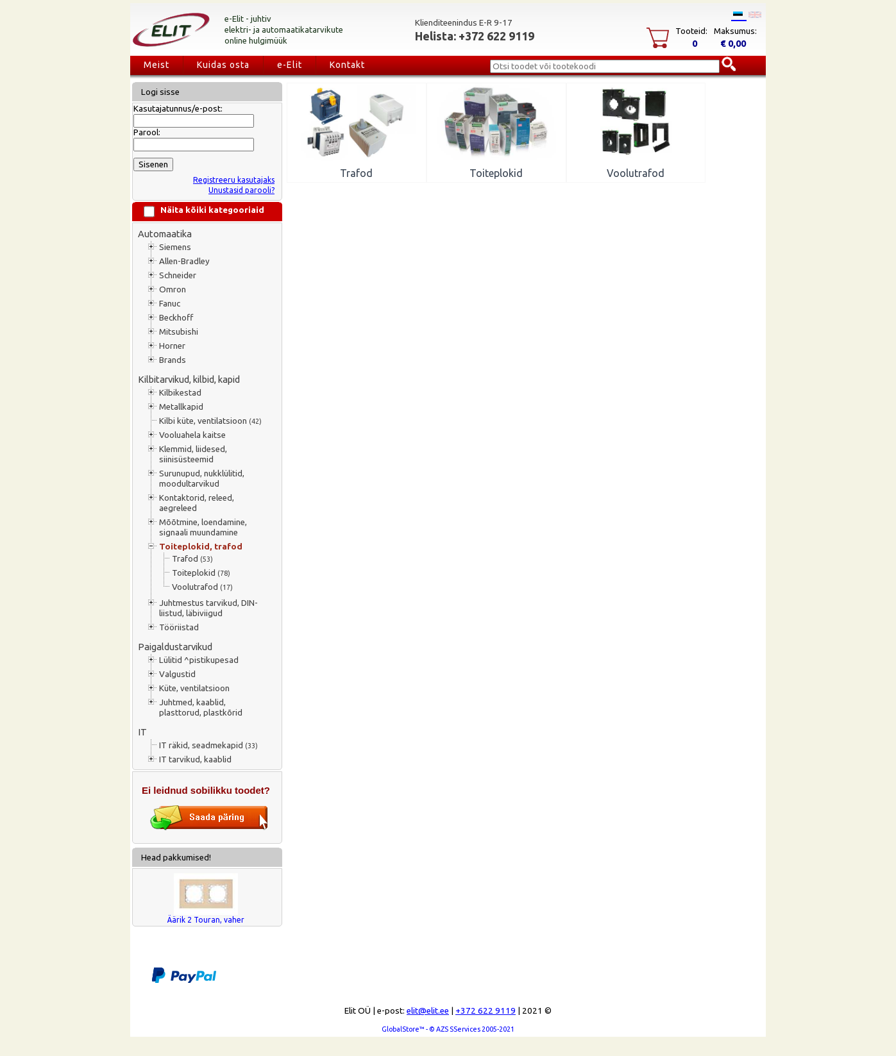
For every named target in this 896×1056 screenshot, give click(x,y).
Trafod (192, 559)
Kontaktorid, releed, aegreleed (196, 503)
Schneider (177, 275)
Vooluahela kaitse (192, 435)
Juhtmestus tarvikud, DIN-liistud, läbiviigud (208, 608)
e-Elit (289, 65)
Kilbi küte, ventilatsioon (210, 421)
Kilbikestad (180, 393)
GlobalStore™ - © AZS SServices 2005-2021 (448, 1029)
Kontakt (347, 65)
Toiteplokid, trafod (200, 546)
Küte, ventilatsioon (194, 688)
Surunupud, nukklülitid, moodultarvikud (201, 479)
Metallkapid (181, 407)
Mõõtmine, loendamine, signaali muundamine (203, 527)
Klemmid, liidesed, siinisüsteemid (193, 454)
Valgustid (177, 674)
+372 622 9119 (485, 1011)
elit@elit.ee (428, 1011)
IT (142, 731)
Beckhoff (176, 318)
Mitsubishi (178, 332)
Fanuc (169, 303)
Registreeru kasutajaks (234, 180)
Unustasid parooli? (241, 190)
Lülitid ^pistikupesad (199, 660)
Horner (172, 346)
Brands (172, 360)
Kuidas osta (223, 65)
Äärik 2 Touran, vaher (205, 920)
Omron (172, 289)
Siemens (175, 247)
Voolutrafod (202, 587)
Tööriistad (179, 627)
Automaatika (165, 233)
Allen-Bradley (184, 261)
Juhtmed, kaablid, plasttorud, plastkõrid (200, 707)
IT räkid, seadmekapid (208, 745)
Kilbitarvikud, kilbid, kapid (189, 379)
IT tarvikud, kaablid (195, 759)
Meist (156, 65)
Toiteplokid (201, 573)
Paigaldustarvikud (175, 646)
